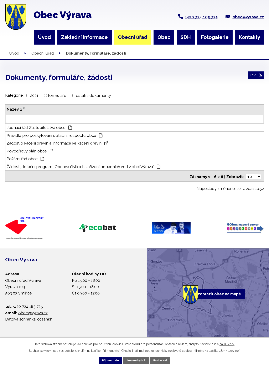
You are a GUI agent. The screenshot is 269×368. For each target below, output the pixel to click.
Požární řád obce (25, 159)
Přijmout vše (106, 359)
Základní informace (84, 37)
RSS (255, 77)
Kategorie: (14, 95)
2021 (34, 95)
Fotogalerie (215, 37)
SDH (186, 37)
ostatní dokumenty (93, 95)
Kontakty (249, 37)
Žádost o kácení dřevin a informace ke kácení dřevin (58, 143)
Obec (163, 37)
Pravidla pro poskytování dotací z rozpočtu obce (55, 135)
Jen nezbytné (136, 359)
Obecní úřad (132, 37)
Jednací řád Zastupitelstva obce (39, 127)
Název (14, 109)
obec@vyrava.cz (248, 17)
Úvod (44, 37)
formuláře (57, 95)
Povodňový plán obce (30, 151)
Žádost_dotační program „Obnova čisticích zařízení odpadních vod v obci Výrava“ (83, 166)
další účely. (226, 342)
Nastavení (164, 359)
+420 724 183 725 (201, 17)
